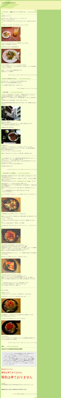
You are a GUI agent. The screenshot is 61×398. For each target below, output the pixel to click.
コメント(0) (26, 74)
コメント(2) (26, 88)
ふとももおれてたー (9, 3)
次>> (36, 10)
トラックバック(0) (32, 74)
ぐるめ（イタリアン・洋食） (18, 74)
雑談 (23, 88)
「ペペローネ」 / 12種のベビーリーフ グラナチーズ (13, 12)
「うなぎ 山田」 (5, 92)
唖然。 (3, 346)
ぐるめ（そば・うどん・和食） (18, 169)
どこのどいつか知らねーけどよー (9, 78)
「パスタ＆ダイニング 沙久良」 (9, 173)
